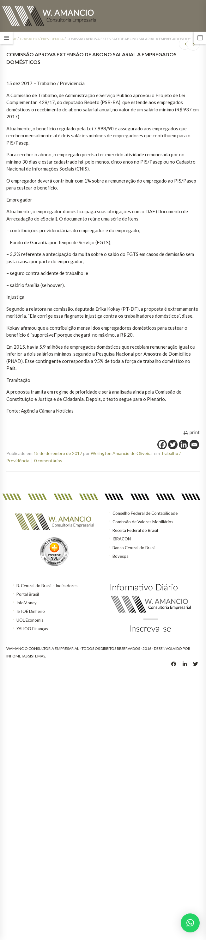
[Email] (194, 444)
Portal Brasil (27, 594)
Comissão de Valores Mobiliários (142, 521)
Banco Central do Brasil (133, 547)
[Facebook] (162, 444)
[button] (190, 922)
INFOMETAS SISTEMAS (25, 656)
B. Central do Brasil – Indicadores (46, 585)
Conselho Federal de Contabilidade (145, 513)
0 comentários (48, 460)
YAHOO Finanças (32, 628)
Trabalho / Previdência (41, 39)
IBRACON (121, 538)
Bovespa (120, 556)
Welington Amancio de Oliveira (121, 453)
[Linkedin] (183, 444)
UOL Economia (30, 620)
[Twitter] (173, 444)
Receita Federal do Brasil (135, 530)
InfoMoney (26, 602)
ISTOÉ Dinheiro (30, 611)
